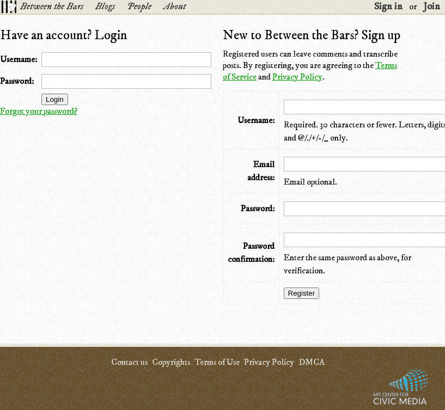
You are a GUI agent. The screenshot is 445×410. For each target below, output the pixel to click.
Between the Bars (51, 7)
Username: (18, 59)
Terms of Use (217, 362)
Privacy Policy (297, 76)
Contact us (129, 362)
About (174, 7)
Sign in (388, 7)
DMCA (311, 362)
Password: (17, 81)
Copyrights (171, 362)
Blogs (105, 7)
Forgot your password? (38, 111)
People (139, 7)
